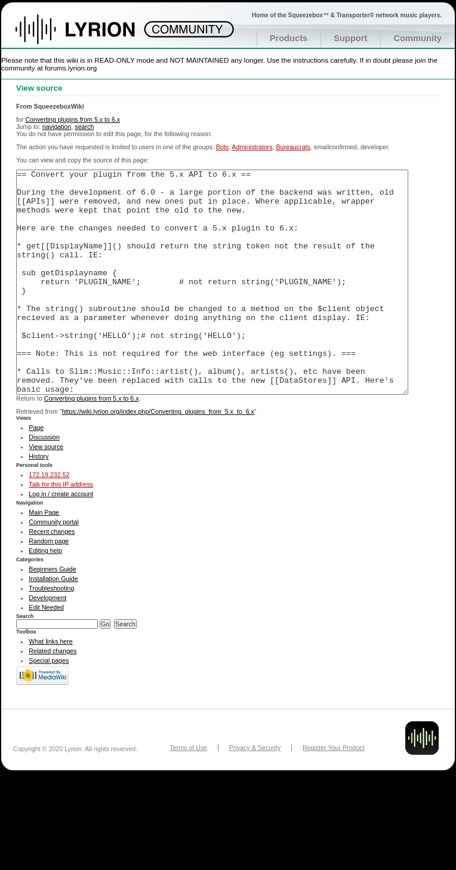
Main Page (44, 557)
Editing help (45, 595)
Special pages (49, 705)
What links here (50, 686)
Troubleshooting (51, 633)
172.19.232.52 (49, 519)
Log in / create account (61, 538)
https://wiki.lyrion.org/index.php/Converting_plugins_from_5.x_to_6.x (158, 456)
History (38, 501)
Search (25, 661)
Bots (222, 146)
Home (88, 35)
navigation (57, 126)
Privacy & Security (255, 792)
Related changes (52, 695)
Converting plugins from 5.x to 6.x (72, 119)
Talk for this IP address (61, 529)
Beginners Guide (52, 613)
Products (289, 38)
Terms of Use (188, 792)
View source (46, 491)
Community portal (54, 566)
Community (417, 38)
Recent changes (52, 576)
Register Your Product (334, 792)
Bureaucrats (293, 146)
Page (36, 472)
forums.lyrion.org (71, 68)
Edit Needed (46, 652)
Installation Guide (53, 623)
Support (350, 38)
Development (47, 642)
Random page (49, 585)
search (84, 126)
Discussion (44, 481)
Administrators (252, 146)
